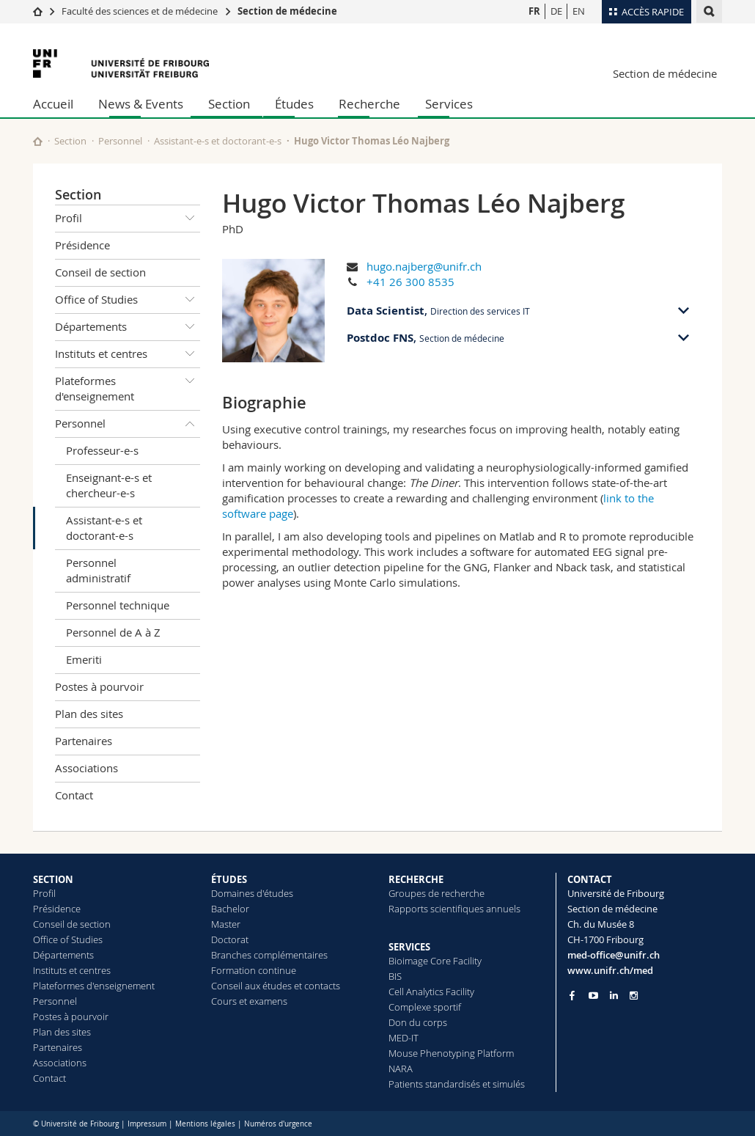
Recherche (369, 103)
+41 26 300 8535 (410, 281)
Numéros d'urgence (278, 1124)
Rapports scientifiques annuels (454, 908)
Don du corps (417, 1022)
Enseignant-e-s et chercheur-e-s (109, 485)
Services (449, 103)
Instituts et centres (127, 354)
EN (578, 11)
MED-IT (403, 1037)
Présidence (82, 245)
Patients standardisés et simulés (456, 1084)
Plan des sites (89, 713)
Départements (127, 327)
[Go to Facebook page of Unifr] (572, 995)
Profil (127, 218)
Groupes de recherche (436, 893)
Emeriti (84, 659)
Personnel (120, 140)
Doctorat (229, 939)
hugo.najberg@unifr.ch (424, 266)
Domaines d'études (252, 893)
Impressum (147, 1124)
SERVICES (409, 946)
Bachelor (230, 908)
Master (225, 924)
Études (294, 103)
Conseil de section (100, 272)
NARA (400, 1068)
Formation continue (253, 970)
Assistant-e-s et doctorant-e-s (217, 140)
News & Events (140, 103)
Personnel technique (117, 605)
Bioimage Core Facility (435, 960)
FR (534, 11)
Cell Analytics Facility (431, 991)
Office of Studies (127, 300)
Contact (74, 795)
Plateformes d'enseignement (127, 386)
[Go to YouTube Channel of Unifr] (593, 995)
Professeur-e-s (102, 450)
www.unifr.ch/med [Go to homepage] (610, 970)
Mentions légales (205, 1124)
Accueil (53, 103)
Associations (86, 768)
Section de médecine (287, 11)
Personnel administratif (98, 570)
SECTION (53, 879)
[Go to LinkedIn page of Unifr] (614, 995)
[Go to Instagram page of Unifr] (634, 995)
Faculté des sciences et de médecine (140, 11)
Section (229, 103)
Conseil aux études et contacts (275, 985)
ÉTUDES (229, 879)
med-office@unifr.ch (613, 954)
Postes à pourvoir (99, 686)
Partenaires (83, 740)
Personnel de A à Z (113, 632)
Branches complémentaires (269, 954)
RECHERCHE (415, 879)
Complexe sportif (424, 1007)
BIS (395, 976)
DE (556, 11)
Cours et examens (249, 1001)
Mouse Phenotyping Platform (451, 1053)
